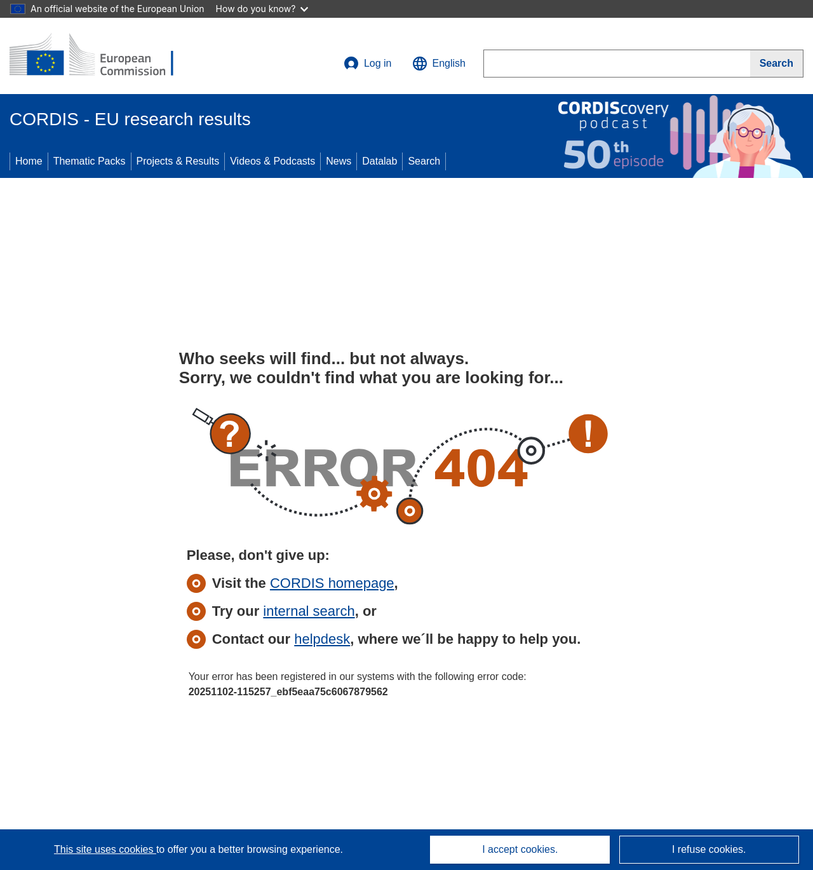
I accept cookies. (520, 849)
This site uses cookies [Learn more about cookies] (105, 849)
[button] (439, 63)
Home (29, 161)
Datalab (379, 161)
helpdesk (322, 639)
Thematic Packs (89, 161)
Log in (368, 63)
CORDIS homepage (332, 583)
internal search (308, 611)
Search (424, 161)
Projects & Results (178, 161)
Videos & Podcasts (272, 161)
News (338, 161)
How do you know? (262, 8)
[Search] (776, 64)
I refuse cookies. (709, 849)
